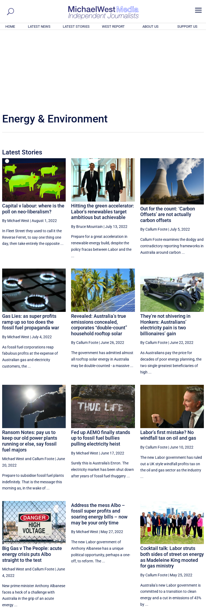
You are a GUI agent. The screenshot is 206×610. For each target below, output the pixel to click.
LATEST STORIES (76, 26)
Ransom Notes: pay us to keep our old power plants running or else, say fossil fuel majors (29, 367)
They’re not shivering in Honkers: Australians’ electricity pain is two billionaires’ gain (165, 251)
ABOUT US (150, 26)
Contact (179, 606)
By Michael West (15, 147)
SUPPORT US (187, 26)
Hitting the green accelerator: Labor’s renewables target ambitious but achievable (102, 138)
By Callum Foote (153, 156)
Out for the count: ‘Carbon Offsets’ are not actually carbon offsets (167, 141)
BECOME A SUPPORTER (179, 576)
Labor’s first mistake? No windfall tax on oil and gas (168, 362)
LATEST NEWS (39, 26)
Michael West (13, 385)
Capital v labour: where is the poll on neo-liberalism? (33, 135)
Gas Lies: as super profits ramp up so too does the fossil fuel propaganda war (30, 248)
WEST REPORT (113, 26)
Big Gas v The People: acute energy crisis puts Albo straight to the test (32, 480)
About (165, 606)
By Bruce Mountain (87, 153)
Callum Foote (43, 385)
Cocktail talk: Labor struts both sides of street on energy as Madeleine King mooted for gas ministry (172, 483)
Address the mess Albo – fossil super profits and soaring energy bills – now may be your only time (99, 440)
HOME (10, 26)
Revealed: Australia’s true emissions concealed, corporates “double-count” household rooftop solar (99, 251)
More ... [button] (189, 556)
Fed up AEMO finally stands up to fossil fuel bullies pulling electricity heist (100, 364)
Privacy (194, 606)
